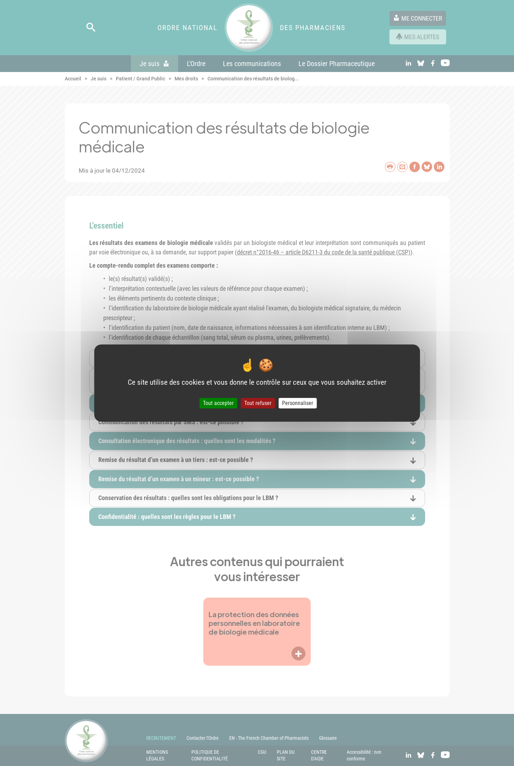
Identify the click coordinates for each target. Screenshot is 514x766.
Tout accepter (218, 403)
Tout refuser (258, 403)
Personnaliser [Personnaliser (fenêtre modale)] (297, 403)
